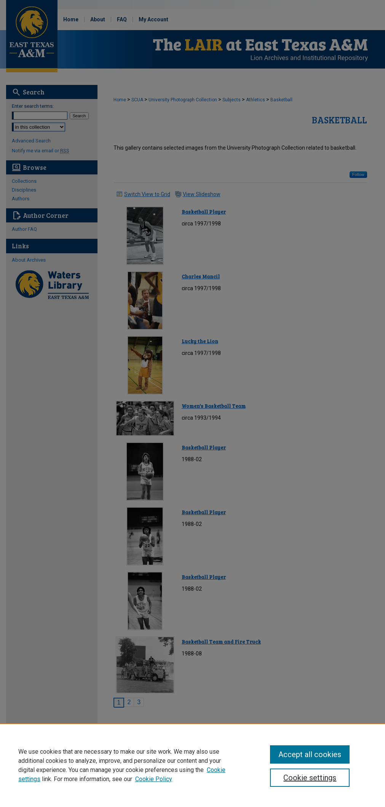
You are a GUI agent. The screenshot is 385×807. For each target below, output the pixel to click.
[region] (192, 765)
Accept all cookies (309, 754)
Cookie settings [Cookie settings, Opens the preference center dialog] (309, 777)
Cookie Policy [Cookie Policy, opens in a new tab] (153, 779)
